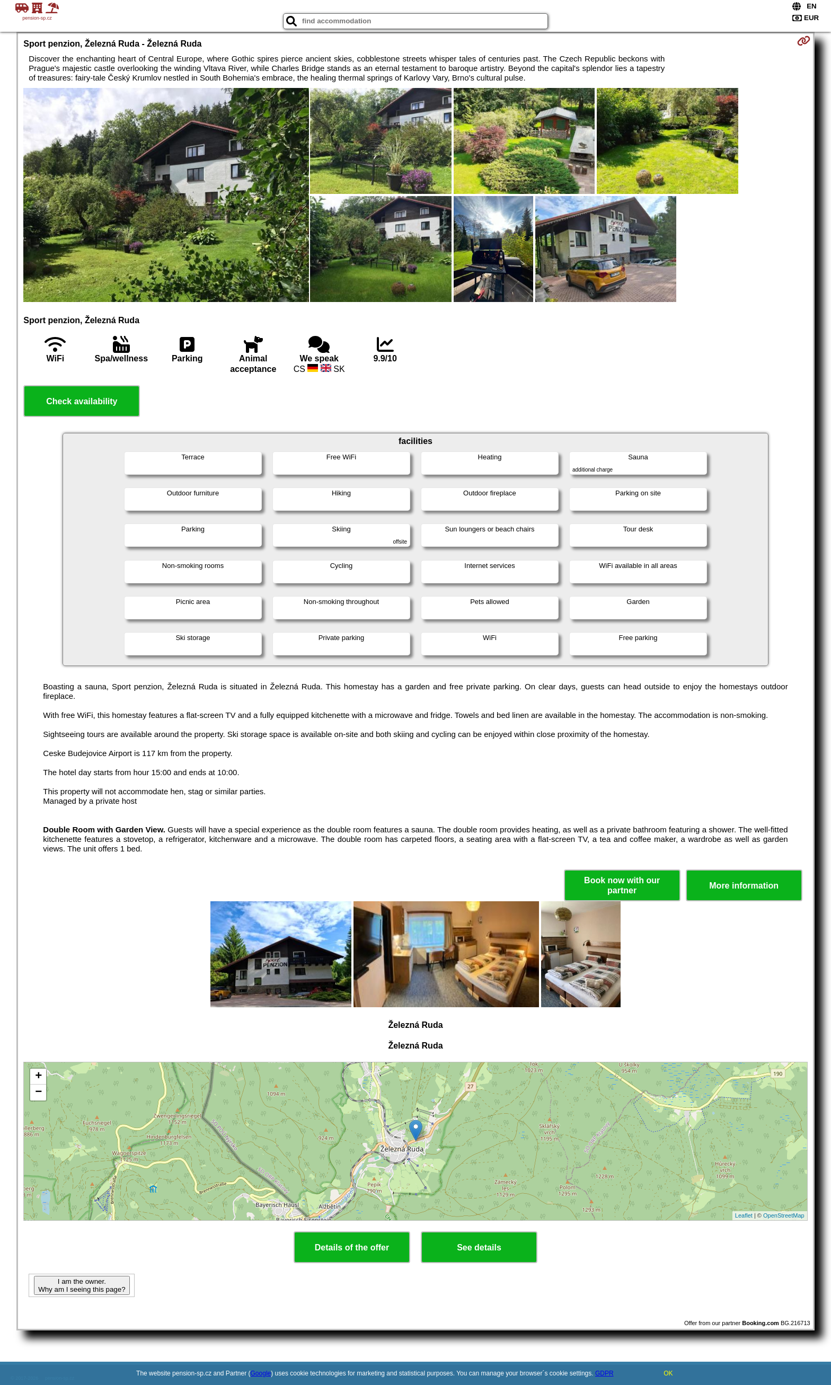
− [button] (38, 1092)
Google (261, 1373)
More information (744, 885)
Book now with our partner (622, 885)
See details (479, 1247)
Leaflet (744, 1215)
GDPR (604, 1373)
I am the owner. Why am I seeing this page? (81, 1285)
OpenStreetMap (784, 1215)
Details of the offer (352, 1247)
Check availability (81, 401)
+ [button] (38, 1077)
